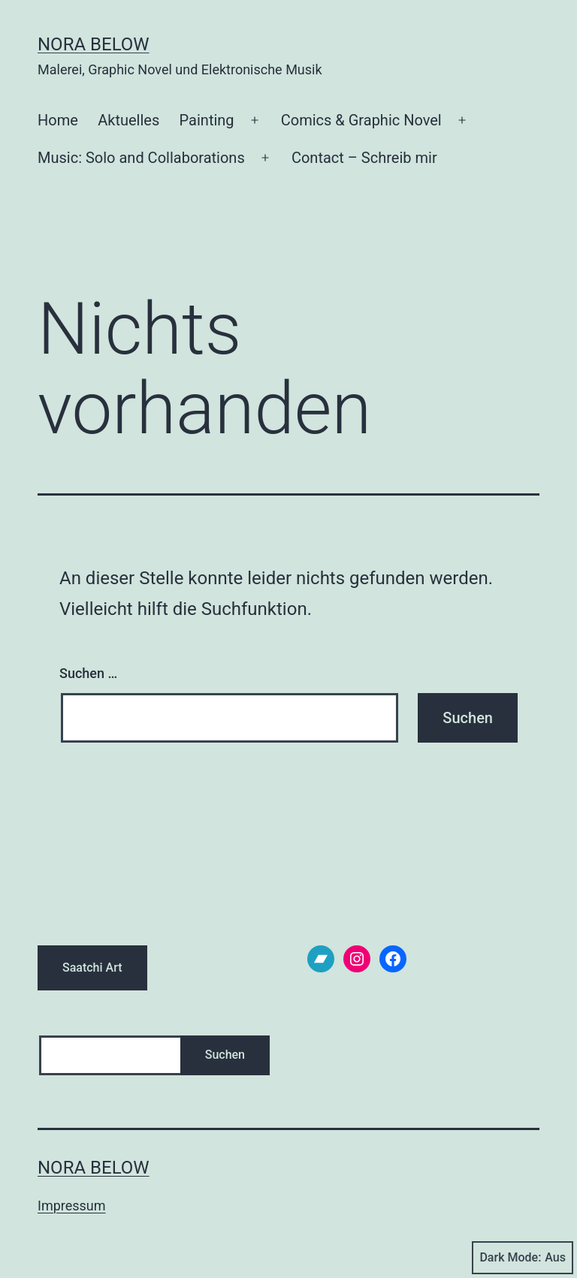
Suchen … (88, 673)
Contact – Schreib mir (364, 158)
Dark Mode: (522, 1258)
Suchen (225, 1054)
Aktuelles (128, 120)
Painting (207, 120)
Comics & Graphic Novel (361, 120)
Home (58, 120)
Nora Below (94, 44)
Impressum (72, 1205)
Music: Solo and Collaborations (141, 158)
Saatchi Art (92, 967)
